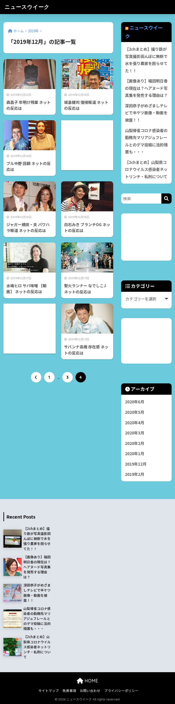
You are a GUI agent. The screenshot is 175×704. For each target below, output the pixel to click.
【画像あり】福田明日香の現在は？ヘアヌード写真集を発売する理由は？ (146, 88)
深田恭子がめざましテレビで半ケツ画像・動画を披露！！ (146, 113)
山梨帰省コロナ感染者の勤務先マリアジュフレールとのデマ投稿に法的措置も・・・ (146, 141)
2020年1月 (134, 453)
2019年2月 (134, 474)
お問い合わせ (90, 690)
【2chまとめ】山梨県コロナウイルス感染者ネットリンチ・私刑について (146, 169)
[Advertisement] (148, 236)
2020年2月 (134, 443)
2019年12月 (135, 464)
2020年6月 (134, 401)
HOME (87, 681)
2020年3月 (134, 433)
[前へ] (36, 377)
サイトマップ (48, 690)
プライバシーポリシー (121, 690)
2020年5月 (134, 412)
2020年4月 (134, 422)
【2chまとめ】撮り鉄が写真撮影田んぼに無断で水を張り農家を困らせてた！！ (146, 59)
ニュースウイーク (27, 7)
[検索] (166, 198)
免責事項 (69, 690)
